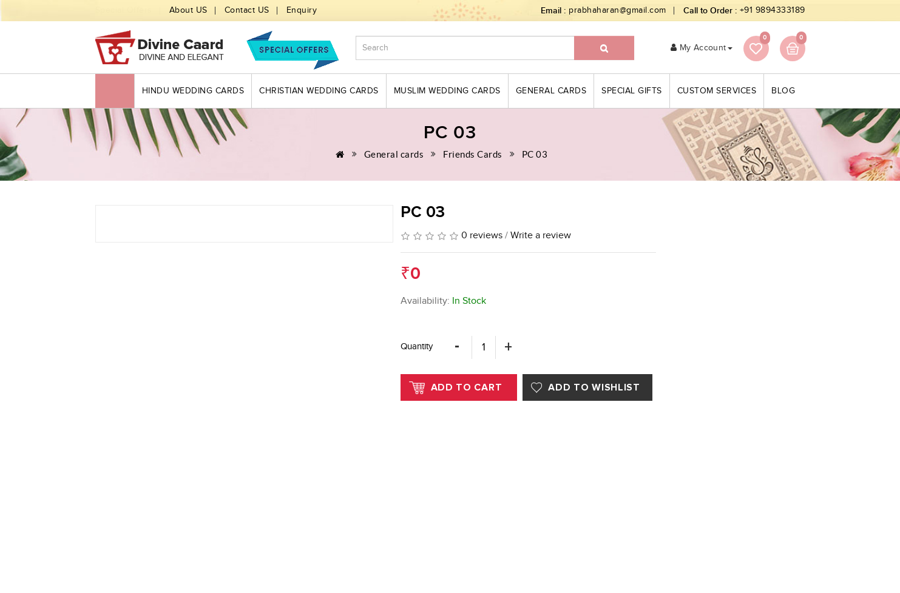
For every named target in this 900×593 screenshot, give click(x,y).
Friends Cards (472, 154)
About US (188, 10)
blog (783, 91)
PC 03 (535, 154)
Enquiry (301, 10)
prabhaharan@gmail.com (617, 10)
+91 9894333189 (772, 10)
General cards (551, 91)
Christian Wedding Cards (319, 91)
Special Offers (123, 10)
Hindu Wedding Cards (193, 91)
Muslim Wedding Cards (447, 91)
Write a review (540, 235)
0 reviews (481, 235)
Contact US (247, 10)
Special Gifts (631, 91)
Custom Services (717, 91)
